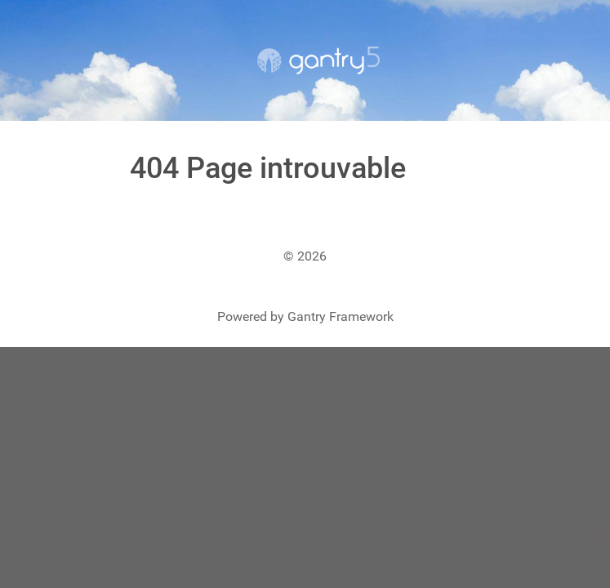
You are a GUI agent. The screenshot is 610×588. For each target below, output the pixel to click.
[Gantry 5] (318, 60)
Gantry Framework (340, 316)
